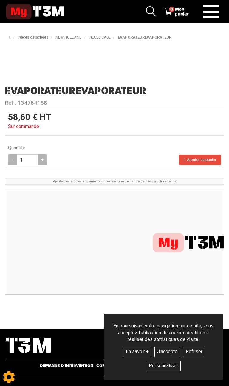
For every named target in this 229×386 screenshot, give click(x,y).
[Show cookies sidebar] (9, 377)
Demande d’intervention (66, 366)
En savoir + (137, 351)
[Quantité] (27, 159)
